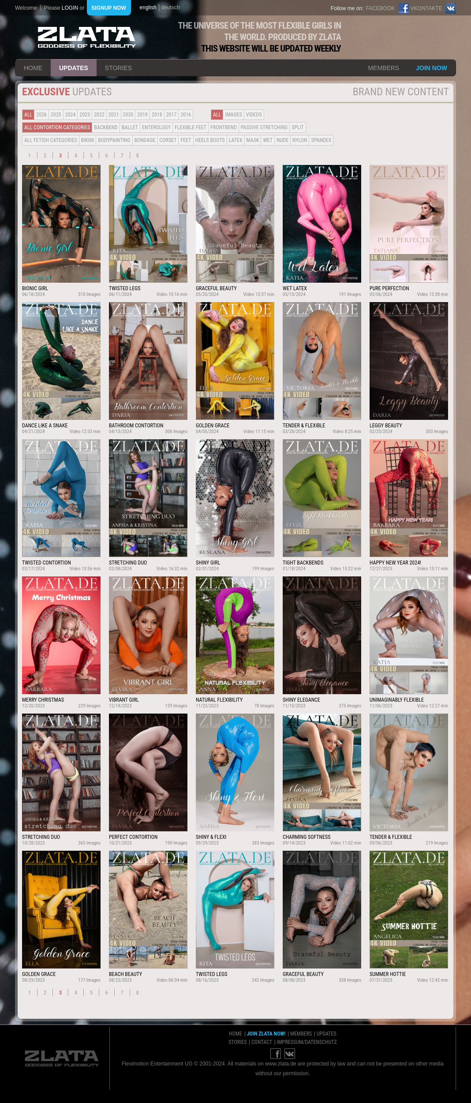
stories (118, 67)
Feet (185, 140)
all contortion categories (57, 127)
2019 (142, 115)
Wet (267, 140)
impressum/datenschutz (307, 1042)
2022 (99, 115)
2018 (157, 115)
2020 (128, 115)
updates (73, 67)
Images (233, 115)
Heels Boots (210, 140)
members (383, 67)
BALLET (130, 127)
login (70, 8)
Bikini (87, 140)
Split (298, 127)
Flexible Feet (190, 127)
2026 (41, 115)
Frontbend (223, 127)
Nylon (299, 140)
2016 (185, 115)
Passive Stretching (264, 127)
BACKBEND (106, 127)
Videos (254, 115)
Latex (236, 140)
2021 (113, 115)
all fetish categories (50, 140)
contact (261, 1042)
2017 (171, 115)
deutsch (170, 7)
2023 (84, 115)
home (33, 67)
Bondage (145, 140)
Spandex (321, 140)
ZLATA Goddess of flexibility (87, 37)
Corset (168, 140)
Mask (253, 140)
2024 (70, 115)
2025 (56, 115)
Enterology (156, 127)
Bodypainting (114, 140)
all (28, 115)
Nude (282, 140)
